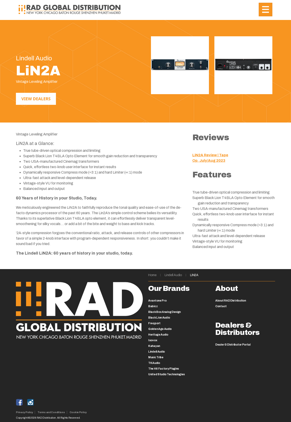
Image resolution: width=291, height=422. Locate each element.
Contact (221, 306)
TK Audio (154, 363)
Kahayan (154, 346)
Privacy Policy (24, 412)
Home (152, 275)
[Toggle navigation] (265, 9)
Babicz (153, 306)
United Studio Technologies (166, 374)
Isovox (152, 340)
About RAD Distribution (230, 300)
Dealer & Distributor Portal (233, 344)
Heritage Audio (158, 334)
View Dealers (35, 98)
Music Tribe (155, 357)
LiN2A (194, 275)
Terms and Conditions (51, 412)
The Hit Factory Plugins (163, 368)
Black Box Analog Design (164, 312)
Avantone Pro (157, 300)
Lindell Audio (173, 275)
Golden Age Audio (160, 329)
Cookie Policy (78, 412)
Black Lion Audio (159, 317)
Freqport (154, 323)
